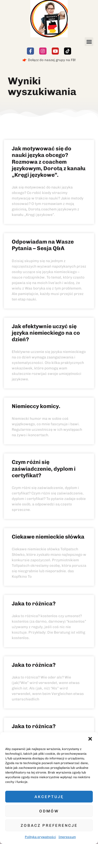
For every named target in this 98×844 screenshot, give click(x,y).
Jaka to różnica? (34, 603)
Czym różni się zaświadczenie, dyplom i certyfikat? (44, 468)
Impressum (67, 837)
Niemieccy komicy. (36, 406)
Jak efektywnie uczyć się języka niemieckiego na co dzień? (46, 333)
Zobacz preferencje (49, 825)
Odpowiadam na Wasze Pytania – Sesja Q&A (43, 244)
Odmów (49, 811)
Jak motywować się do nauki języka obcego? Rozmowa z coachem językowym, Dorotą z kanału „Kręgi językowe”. (48, 161)
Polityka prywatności (40, 837)
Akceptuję (49, 796)
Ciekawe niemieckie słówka (48, 536)
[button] (90, 738)
